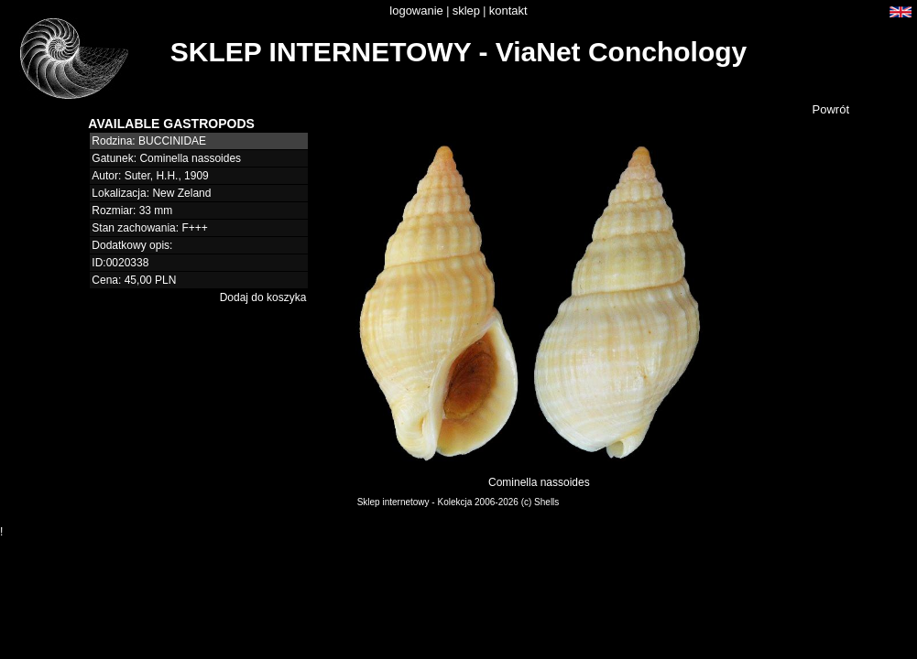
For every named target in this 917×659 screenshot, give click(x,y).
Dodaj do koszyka (263, 297)
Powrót (831, 109)
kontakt (508, 10)
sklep (466, 10)
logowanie (416, 10)
